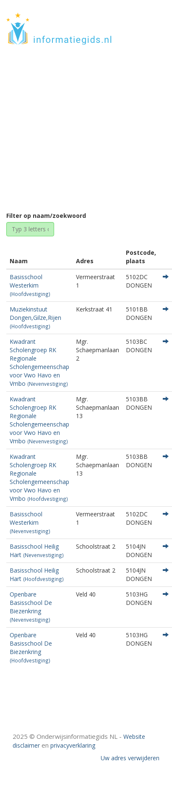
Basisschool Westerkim (30, 285)
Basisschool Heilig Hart (37, 550)
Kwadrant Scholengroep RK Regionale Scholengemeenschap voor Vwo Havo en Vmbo (39, 362)
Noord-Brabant (83, 135)
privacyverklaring (72, 745)
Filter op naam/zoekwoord (46, 216)
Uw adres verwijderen (130, 758)
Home (44, 135)
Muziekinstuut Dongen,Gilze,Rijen (35, 317)
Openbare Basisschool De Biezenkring (31, 606)
